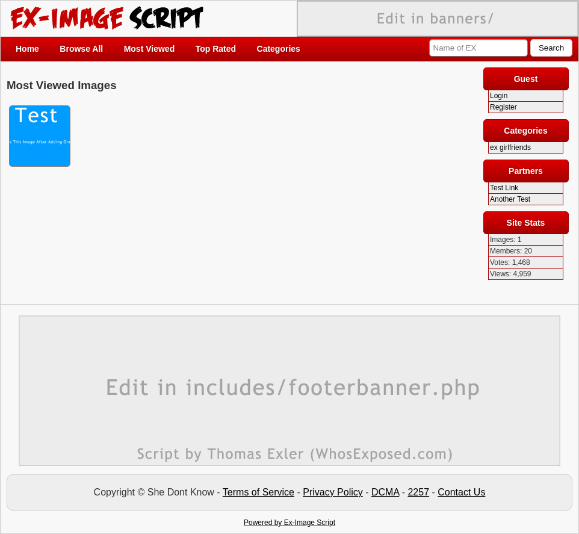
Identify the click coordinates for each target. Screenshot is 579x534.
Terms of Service (258, 492)
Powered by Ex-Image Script (289, 522)
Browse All (81, 49)
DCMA (385, 492)
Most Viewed (149, 49)
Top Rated (216, 49)
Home (27, 49)
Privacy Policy (333, 492)
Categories (278, 49)
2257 (418, 492)
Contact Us (461, 492)
